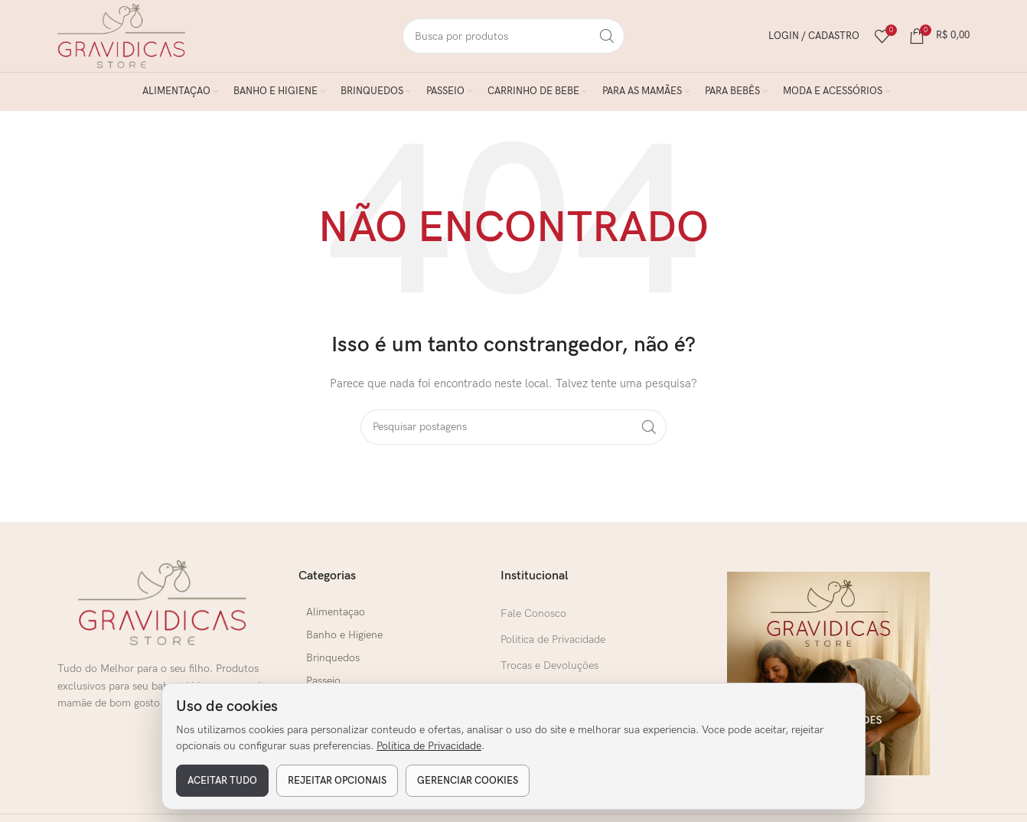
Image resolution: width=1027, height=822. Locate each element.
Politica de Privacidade (429, 745)
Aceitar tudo (222, 781)
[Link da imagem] (162, 609)
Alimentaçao (336, 618)
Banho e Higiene (345, 641)
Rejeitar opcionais (337, 781)
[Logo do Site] (128, 38)
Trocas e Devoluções (549, 673)
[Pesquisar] (513, 39)
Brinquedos (333, 664)
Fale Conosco (533, 620)
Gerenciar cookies (467, 781)
